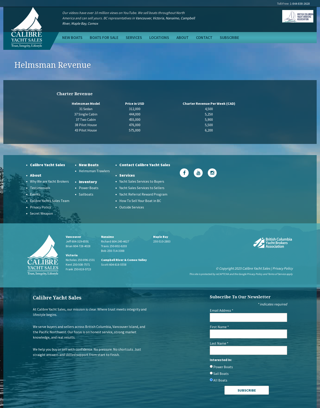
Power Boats (88, 188)
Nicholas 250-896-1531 (80, 260)
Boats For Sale (104, 37)
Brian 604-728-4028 (78, 246)
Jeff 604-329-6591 (77, 241)
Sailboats (86, 194)
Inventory (88, 181)
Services (134, 37)
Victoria (158, 18)
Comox (93, 23)
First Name (219, 327)
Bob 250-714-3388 (112, 251)
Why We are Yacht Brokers (49, 181)
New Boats (72, 37)
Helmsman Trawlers (94, 171)
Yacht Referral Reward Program (143, 194)
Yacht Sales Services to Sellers (141, 188)
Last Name (219, 343)
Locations (159, 37)
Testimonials (40, 188)
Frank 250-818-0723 (78, 269)
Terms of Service (277, 274)
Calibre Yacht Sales (47, 164)
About (182, 37)
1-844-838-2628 (300, 4)
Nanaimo (172, 18)
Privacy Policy (40, 207)
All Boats (220, 380)
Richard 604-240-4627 (115, 241)
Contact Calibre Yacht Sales (144, 164)
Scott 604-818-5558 (113, 265)
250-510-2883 (161, 241)
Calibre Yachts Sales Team (49, 200)
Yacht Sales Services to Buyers (141, 181)
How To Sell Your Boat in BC (140, 200)
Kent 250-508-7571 (78, 265)
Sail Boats (221, 373)
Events (35, 194)
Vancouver (143, 18)
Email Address (221, 310)
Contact (204, 37)
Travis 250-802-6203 (114, 246)
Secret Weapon (41, 213)
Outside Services (131, 207)
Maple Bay (78, 23)
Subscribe (229, 37)
